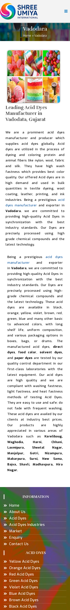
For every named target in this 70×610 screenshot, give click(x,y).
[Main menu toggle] (66, 11)
